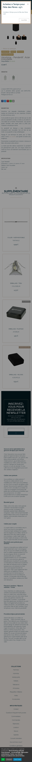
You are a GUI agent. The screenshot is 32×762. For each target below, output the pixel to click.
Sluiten (24, 20)
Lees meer (17, 759)
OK (3, 759)
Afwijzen (9, 759)
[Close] (27, 4)
